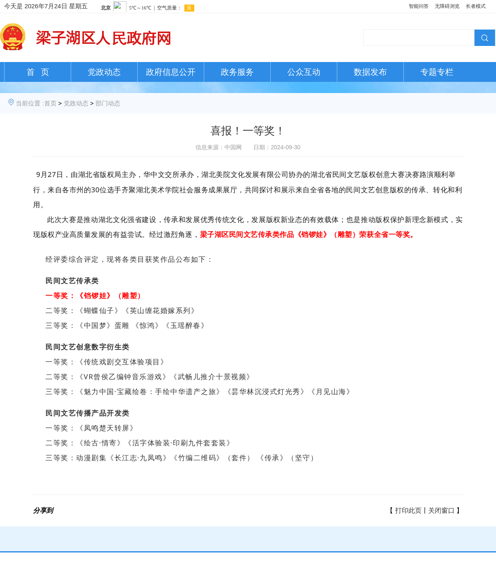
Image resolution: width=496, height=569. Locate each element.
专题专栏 (436, 72)
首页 (50, 103)
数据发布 (370, 72)
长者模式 (476, 6)
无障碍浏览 (447, 6)
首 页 (37, 72)
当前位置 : (30, 103)
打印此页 (408, 510)
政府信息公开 (171, 72)
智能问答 (419, 6)
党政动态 (104, 72)
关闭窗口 (441, 510)
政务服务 (237, 72)
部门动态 (107, 103)
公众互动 (303, 72)
